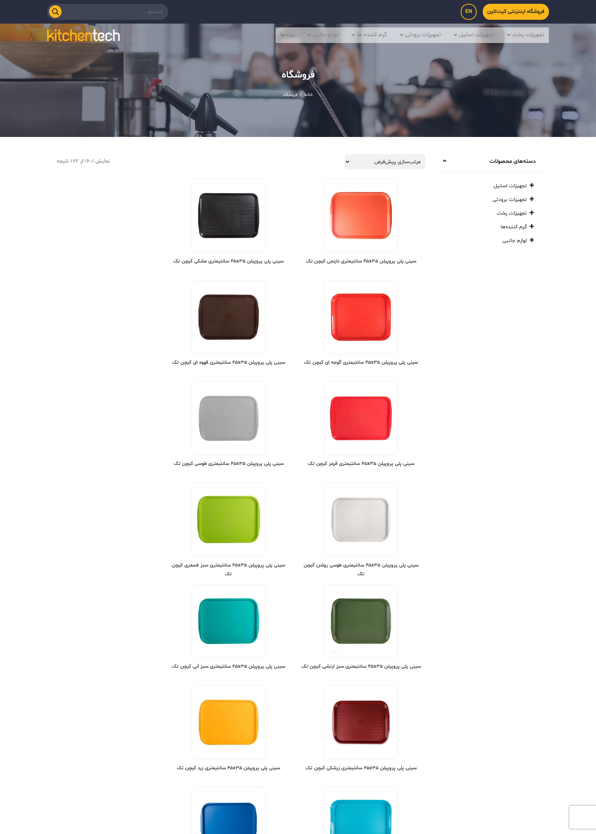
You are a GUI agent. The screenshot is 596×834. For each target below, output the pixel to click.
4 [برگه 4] (119, 669)
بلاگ (244, 748)
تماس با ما (280, 748)
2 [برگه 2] (144, 669)
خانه (308, 94)
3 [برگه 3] (132, 669)
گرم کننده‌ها (514, 227)
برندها (277, 34)
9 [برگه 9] (93, 669)
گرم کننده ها (361, 34)
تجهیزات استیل (470, 34)
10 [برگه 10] (81, 669)
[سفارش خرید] (385, 161)
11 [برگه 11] (68, 669)
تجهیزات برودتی (414, 34)
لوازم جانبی (314, 34)
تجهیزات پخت (524, 34)
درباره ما (319, 748)
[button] (522, 34)
